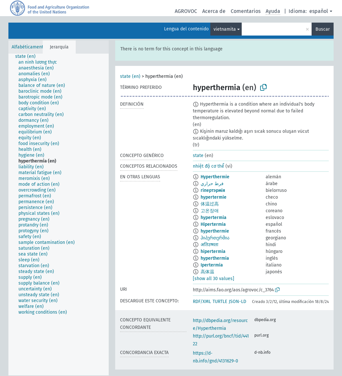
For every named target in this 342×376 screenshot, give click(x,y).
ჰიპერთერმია (215, 238)
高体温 (207, 272)
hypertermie (213, 197)
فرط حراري (212, 183)
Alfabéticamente (29, 47)
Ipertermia (212, 265)
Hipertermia (213, 224)
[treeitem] (28, 56)
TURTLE (220, 301)
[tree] (58, 214)
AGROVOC (186, 11)
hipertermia (213, 251)
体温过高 (210, 204)
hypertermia (213, 217)
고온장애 (210, 211)
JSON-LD (237, 301)
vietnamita (225, 29)
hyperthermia (215, 258)
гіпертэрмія (213, 190)
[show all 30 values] (213, 278)
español (318, 11)
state (198, 155)
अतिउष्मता (209, 244)
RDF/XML (202, 301)
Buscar (322, 29)
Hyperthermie (215, 177)
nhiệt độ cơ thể (208, 166)
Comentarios (245, 11)
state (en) (130, 76)
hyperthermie (215, 231)
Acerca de (214, 11)
